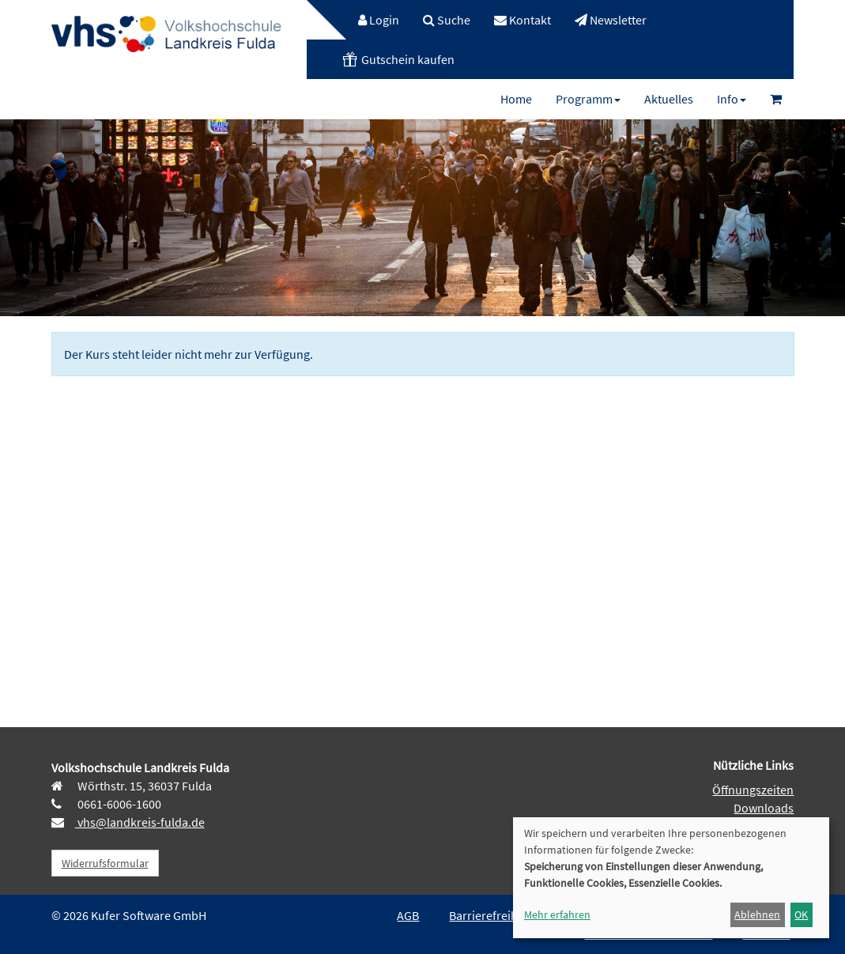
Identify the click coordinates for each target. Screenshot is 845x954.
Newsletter (611, 20)
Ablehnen (757, 914)
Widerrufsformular (105, 863)
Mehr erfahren (557, 914)
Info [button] (731, 99)
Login (378, 20)
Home (516, 99)
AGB (408, 915)
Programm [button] (588, 99)
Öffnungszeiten (753, 790)
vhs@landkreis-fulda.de (140, 822)
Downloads (764, 808)
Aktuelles (668, 99)
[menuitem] (370, 20)
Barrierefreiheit (490, 915)
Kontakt (522, 20)
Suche (446, 20)
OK (801, 914)
